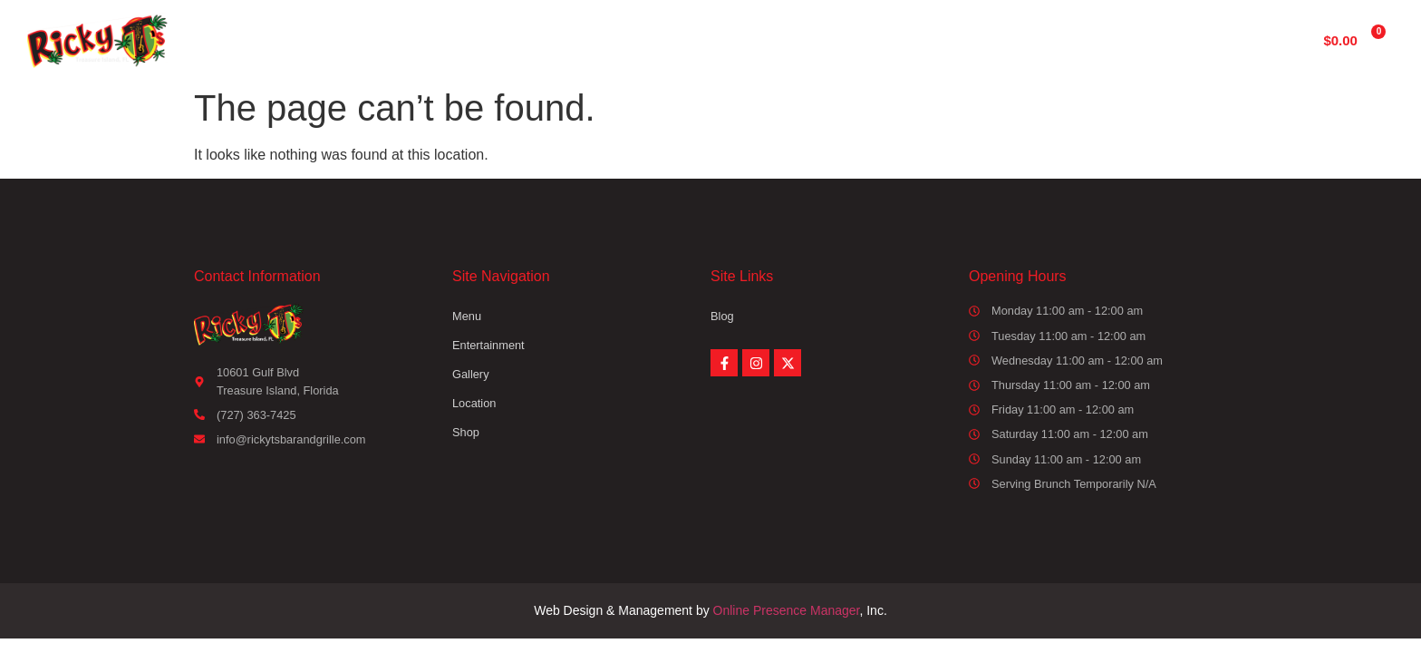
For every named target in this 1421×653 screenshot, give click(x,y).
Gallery (829, 39)
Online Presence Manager (786, 610)
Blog (722, 316)
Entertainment (710, 39)
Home (507, 39)
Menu (596, 39)
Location (930, 39)
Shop (1025, 39)
